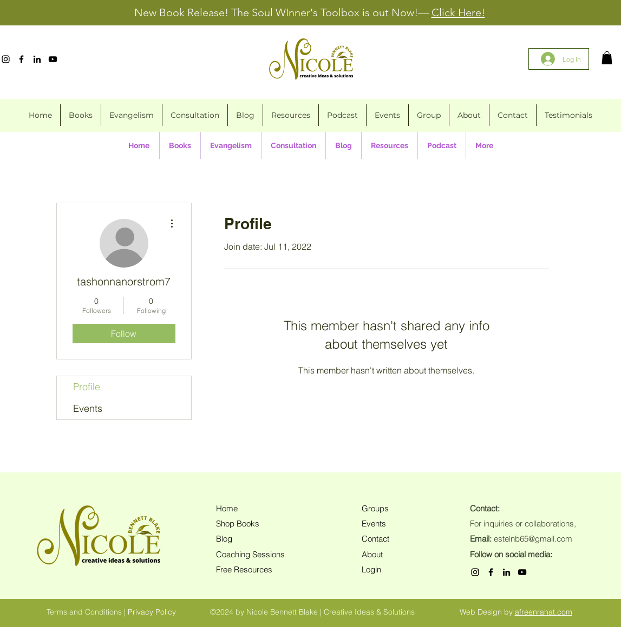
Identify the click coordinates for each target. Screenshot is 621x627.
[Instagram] (6, 59)
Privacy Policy (152, 612)
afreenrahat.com (543, 612)
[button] (607, 57)
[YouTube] (53, 59)
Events (87, 408)
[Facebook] (21, 59)
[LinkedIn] (37, 59)
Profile (86, 387)
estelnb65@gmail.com (533, 538)
